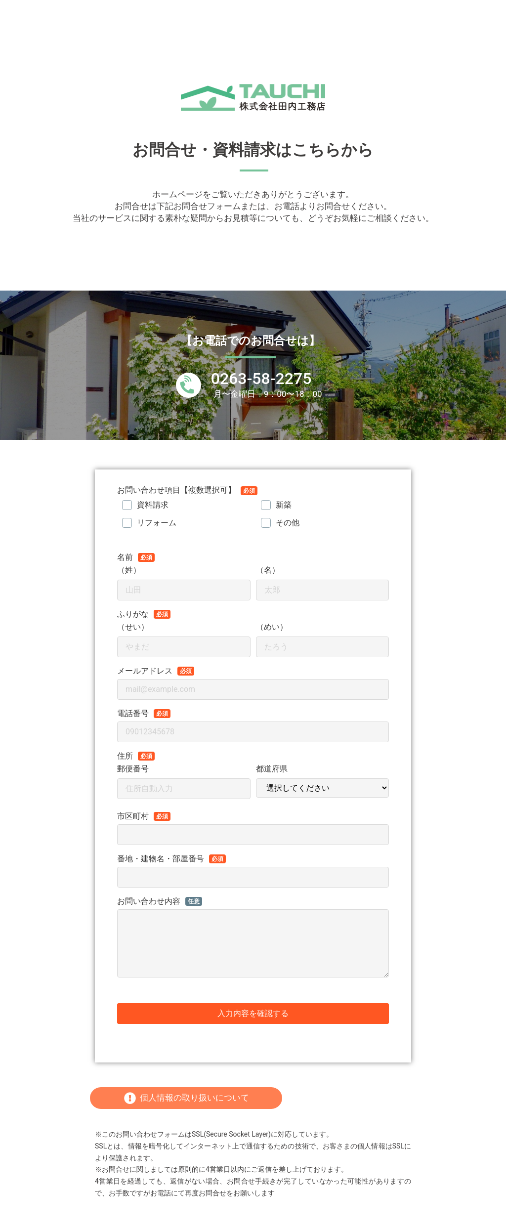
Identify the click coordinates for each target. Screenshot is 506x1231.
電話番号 (133, 714)
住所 (125, 756)
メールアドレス (144, 671)
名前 (125, 557)
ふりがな (133, 614)
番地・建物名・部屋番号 (160, 859)
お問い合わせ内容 (148, 901)
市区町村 (133, 816)
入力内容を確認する (253, 1013)
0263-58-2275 (261, 378)
